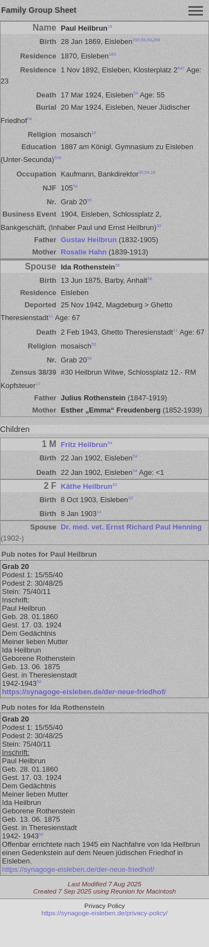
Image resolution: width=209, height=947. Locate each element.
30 (140, 171)
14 (98, 511)
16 (110, 26)
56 (143, 39)
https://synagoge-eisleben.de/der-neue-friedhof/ (84, 692)
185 (112, 53)
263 (157, 39)
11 (51, 315)
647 (181, 68)
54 (149, 39)
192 (136, 39)
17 (38, 383)
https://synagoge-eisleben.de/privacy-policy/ (104, 912)
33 (114, 484)
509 (57, 157)
